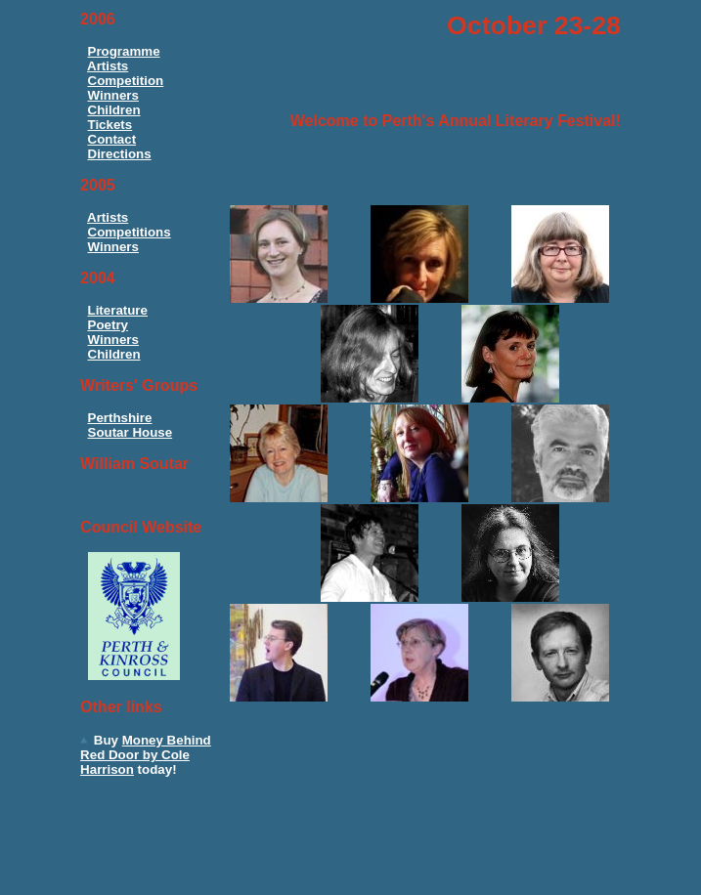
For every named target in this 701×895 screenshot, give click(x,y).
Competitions (129, 232)
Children (114, 110)
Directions (120, 154)
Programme (124, 51)
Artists (107, 66)
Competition (126, 80)
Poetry (108, 325)
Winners (113, 95)
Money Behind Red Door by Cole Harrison (145, 755)
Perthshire (120, 417)
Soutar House (130, 432)
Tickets (110, 124)
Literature (118, 310)
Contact (112, 139)
